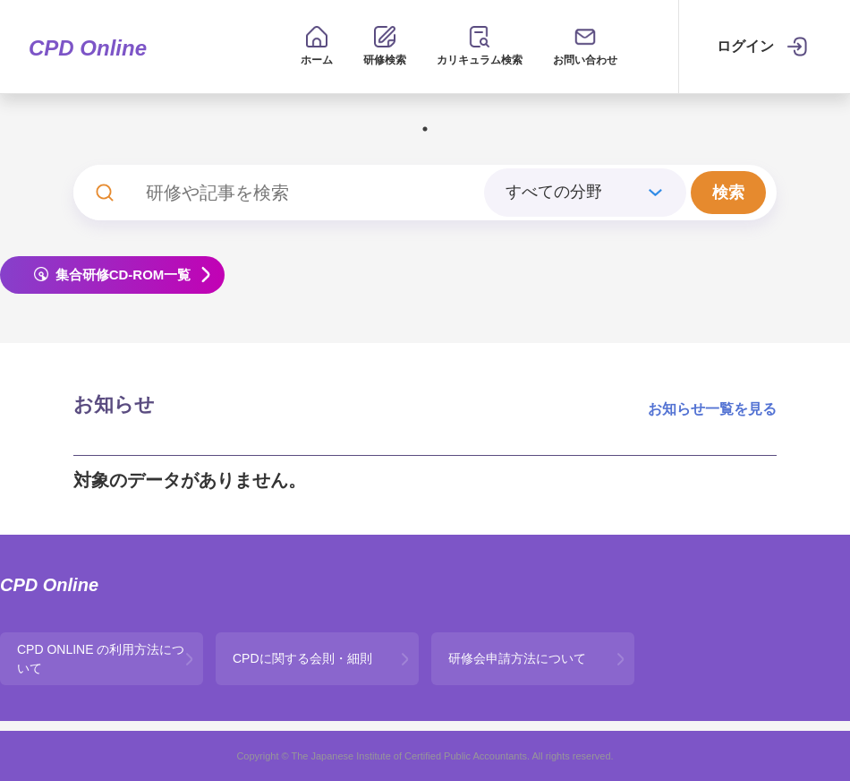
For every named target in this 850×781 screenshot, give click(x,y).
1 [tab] (425, 129)
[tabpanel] (425, 115)
